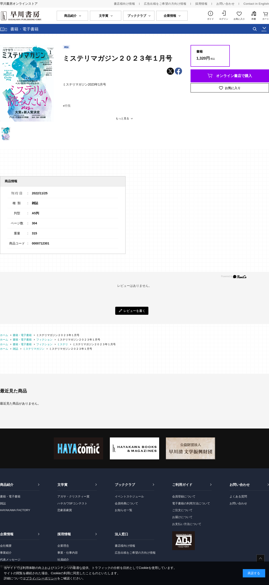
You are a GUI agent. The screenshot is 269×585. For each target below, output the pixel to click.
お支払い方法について (186, 524)
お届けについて (182, 517)
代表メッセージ (10, 559)
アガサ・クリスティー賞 (73, 496)
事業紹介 (6, 552)
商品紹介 (6, 484)
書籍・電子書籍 (10, 496)
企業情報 (6, 534)
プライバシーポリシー (41, 578)
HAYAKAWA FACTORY (15, 510)
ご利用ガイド (182, 484)
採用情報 (201, 3)
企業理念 (63, 545)
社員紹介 (63, 559)
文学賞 (62, 484)
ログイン (223, 19)
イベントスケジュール (129, 496)
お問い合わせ (225, 3)
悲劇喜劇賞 (64, 510)
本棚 (253, 19)
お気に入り (239, 19)
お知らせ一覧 (123, 510)
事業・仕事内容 (67, 552)
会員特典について (126, 503)
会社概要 (6, 545)
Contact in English (256, 3)
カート (265, 19)
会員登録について (183, 496)
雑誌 (3, 503)
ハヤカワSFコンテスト (72, 503)
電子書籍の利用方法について (191, 503)
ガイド (210, 19)
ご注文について (182, 510)
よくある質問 (238, 496)
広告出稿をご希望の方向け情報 (165, 3)
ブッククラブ (125, 484)
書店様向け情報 (124, 3)
